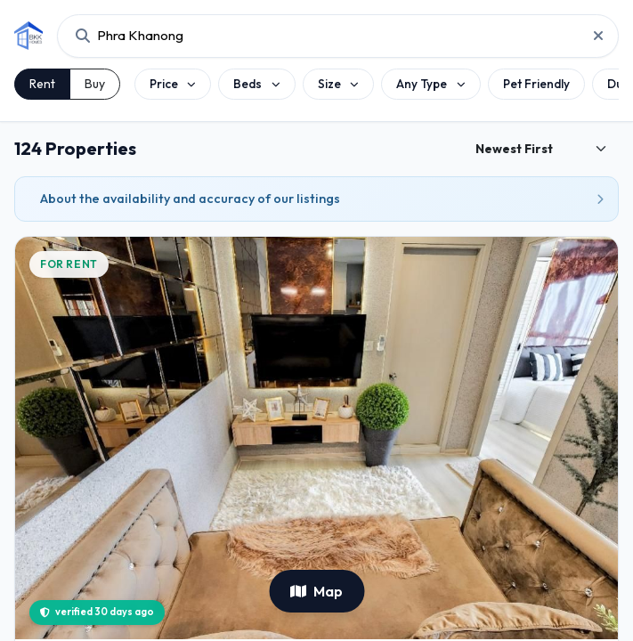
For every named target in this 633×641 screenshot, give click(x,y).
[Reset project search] (593, 35)
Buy (95, 84)
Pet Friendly (536, 84)
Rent (42, 84)
